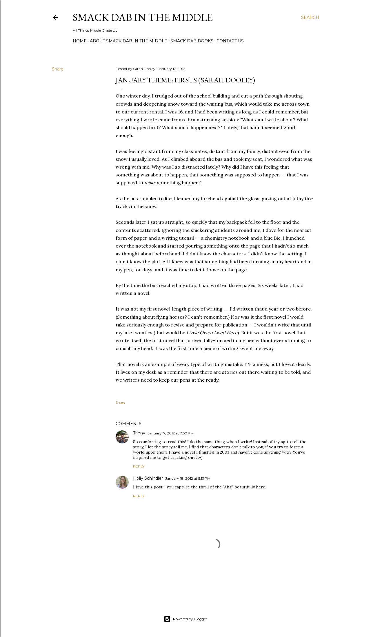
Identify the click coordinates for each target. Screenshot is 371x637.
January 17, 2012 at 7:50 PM (171, 433)
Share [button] (57, 69)
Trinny (139, 433)
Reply (138, 466)
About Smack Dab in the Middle (128, 41)
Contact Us (230, 41)
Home (80, 41)
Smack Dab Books (191, 41)
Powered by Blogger (185, 619)
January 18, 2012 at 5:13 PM (187, 478)
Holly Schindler (148, 478)
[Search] (310, 17)
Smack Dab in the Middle (143, 17)
